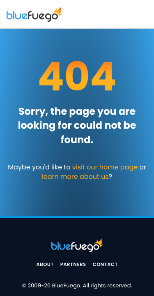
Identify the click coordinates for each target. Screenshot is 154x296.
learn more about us (75, 176)
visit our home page (105, 167)
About (44, 264)
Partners (73, 264)
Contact (105, 264)
